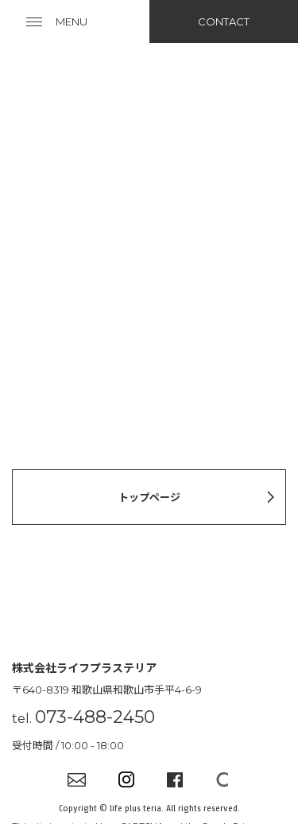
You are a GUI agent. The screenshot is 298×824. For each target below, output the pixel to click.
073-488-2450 (95, 717)
